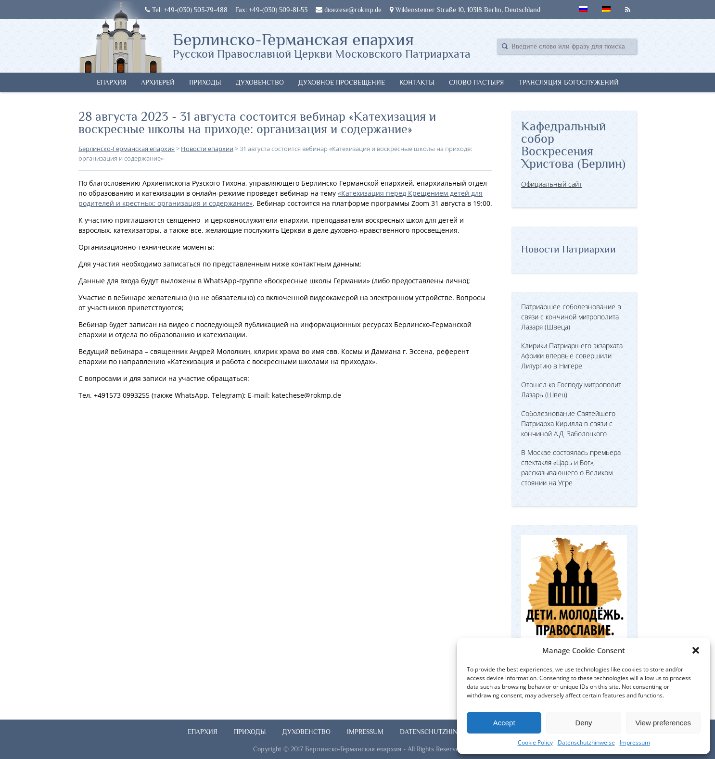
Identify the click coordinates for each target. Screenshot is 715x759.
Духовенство (260, 82)
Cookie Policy (535, 742)
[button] (696, 650)
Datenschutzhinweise (586, 742)
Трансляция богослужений (569, 82)
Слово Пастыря (476, 82)
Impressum (635, 742)
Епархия (112, 82)
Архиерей (158, 82)
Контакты (416, 82)
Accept (504, 723)
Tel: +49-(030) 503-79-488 (186, 9)
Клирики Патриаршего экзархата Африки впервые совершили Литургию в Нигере (572, 355)
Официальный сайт (551, 184)
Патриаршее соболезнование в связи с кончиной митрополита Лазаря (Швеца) (571, 316)
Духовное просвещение (341, 82)
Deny (583, 723)
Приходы (205, 82)
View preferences (663, 723)
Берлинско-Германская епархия (322, 45)
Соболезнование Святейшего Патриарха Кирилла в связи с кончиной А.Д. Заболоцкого (568, 423)
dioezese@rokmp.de (349, 9)
